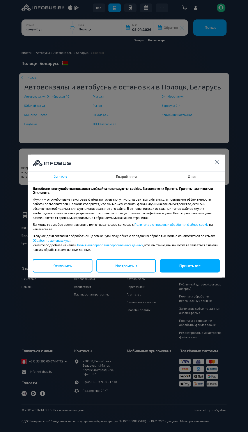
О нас (192, 176)
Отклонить (62, 266)
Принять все (189, 266)
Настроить (124, 266)
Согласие (60, 176)
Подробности (126, 176)
